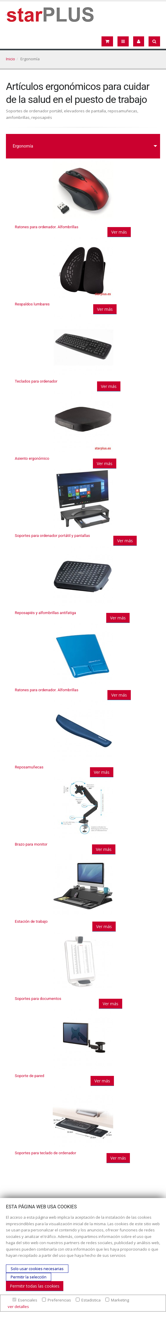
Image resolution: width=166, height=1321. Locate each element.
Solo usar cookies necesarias (37, 1268)
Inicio (10, 58)
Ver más (119, 232)
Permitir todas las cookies (34, 1286)
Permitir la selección (28, 1277)
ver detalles (18, 1306)
